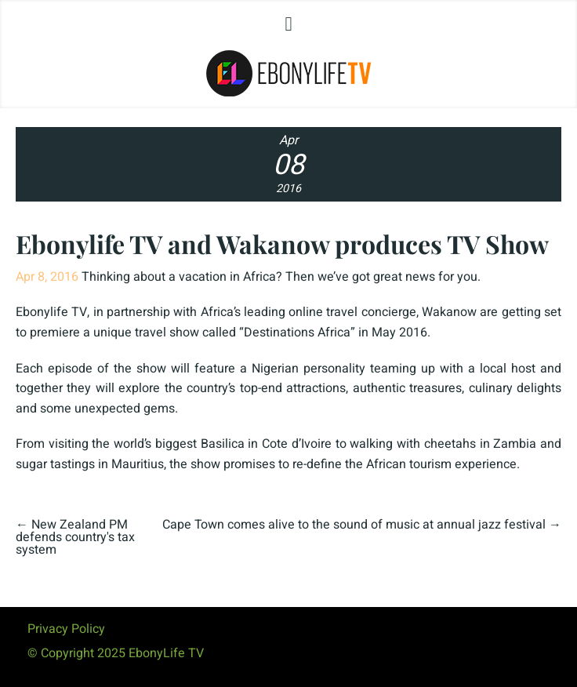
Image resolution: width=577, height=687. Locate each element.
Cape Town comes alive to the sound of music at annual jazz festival (354, 524)
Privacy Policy (66, 629)
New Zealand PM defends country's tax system (75, 537)
